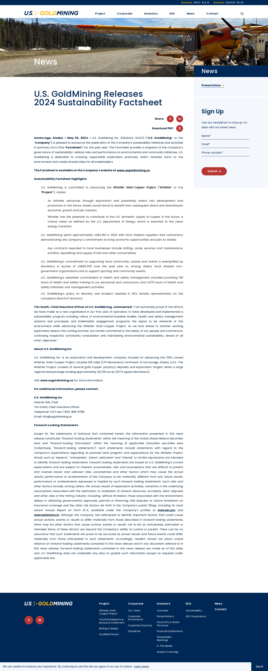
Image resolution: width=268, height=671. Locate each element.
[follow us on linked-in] (40, 620)
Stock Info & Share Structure (168, 624)
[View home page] (48, 604)
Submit (212, 171)
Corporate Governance (135, 618)
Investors (151, 14)
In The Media (164, 645)
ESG (172, 14)
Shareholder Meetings (164, 638)
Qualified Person (109, 634)
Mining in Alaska (108, 628)
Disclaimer (134, 631)
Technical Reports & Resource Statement (111, 621)
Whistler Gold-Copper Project (108, 612)
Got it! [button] (259, 666)
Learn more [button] (141, 666)
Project (100, 14)
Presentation (211, 85)
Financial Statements (170, 631)
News (190, 14)
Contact (212, 14)
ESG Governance (196, 616)
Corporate (124, 14)
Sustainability (194, 610)
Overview (162, 610)
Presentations (165, 616)
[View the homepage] (51, 13)
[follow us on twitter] (28, 620)
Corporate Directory (140, 625)
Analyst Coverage (167, 651)
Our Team (134, 610)
